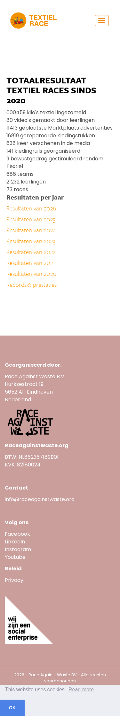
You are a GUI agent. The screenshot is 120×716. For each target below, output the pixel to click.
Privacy (14, 580)
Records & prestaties (31, 284)
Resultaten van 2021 (30, 262)
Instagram (18, 549)
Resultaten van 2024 (31, 230)
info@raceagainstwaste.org (40, 499)
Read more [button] (81, 689)
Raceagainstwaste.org (36, 445)
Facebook (17, 534)
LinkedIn (15, 541)
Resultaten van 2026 (31, 208)
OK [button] (12, 707)
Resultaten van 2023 (30, 240)
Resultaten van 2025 (30, 219)
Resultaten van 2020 (31, 273)
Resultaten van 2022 (30, 251)
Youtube (16, 557)
